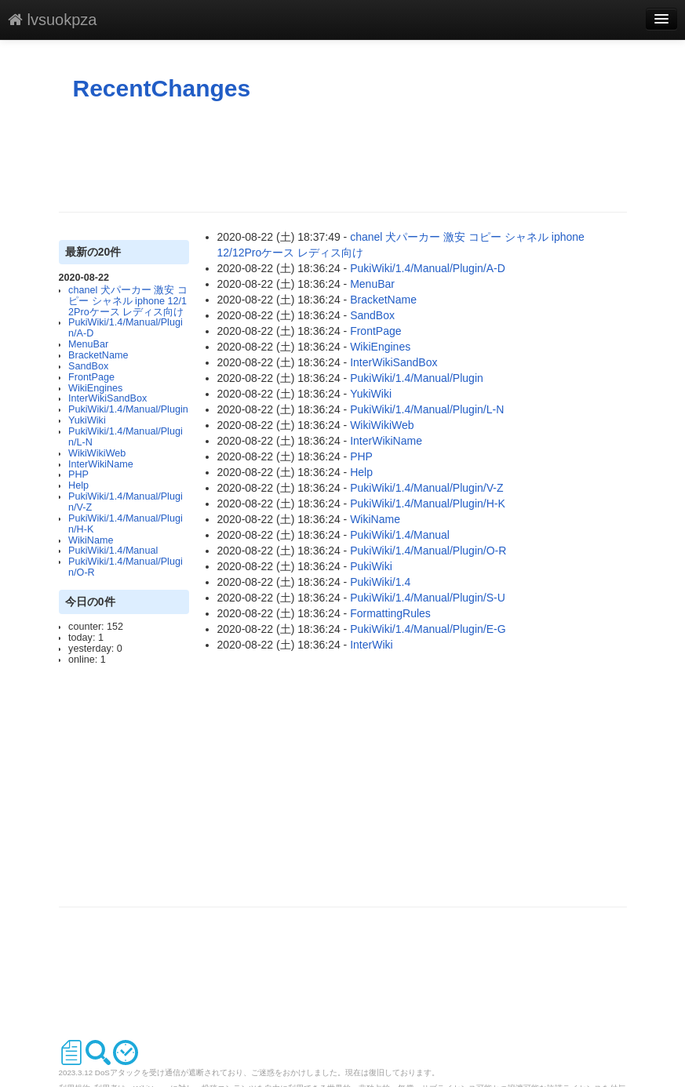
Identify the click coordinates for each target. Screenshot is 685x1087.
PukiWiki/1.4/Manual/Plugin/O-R (125, 567)
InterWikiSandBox (107, 398)
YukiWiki (87, 420)
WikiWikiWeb (97, 453)
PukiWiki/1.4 (380, 582)
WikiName (90, 540)
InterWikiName (100, 464)
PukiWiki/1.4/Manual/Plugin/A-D (125, 328)
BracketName (98, 355)
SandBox (88, 366)
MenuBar (88, 344)
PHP (78, 474)
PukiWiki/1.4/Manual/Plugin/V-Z (125, 502)
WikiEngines (95, 388)
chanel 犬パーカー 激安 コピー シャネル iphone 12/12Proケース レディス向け (128, 301)
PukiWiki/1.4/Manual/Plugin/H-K (125, 524)
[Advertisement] (344, 157)
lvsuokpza (52, 19)
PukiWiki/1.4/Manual (113, 550)
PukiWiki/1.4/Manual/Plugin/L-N (125, 437)
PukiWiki (371, 566)
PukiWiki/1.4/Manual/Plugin (128, 409)
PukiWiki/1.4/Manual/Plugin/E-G (427, 629)
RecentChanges (162, 88)
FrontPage (91, 377)
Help (78, 485)
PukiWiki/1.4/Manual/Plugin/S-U (427, 597)
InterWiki (371, 644)
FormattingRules (390, 613)
